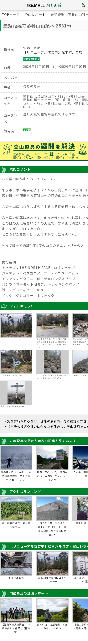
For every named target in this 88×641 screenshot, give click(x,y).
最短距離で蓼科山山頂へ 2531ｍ (52, 579)
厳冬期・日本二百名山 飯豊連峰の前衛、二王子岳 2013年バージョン (16, 476)
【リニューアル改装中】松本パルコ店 (52, 52)
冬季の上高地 (16, 577)
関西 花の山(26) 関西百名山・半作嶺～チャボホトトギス (52, 476)
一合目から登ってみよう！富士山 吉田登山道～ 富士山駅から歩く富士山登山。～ (52, 528)
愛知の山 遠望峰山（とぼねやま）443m (52, 626)
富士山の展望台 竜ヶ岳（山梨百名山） (16, 524)
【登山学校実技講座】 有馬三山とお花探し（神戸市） (16, 628)
